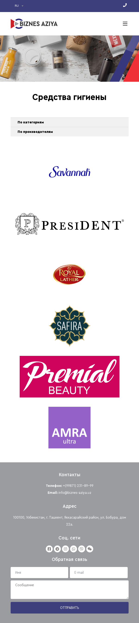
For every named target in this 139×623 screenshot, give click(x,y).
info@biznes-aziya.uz (75, 493)
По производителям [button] (35, 132)
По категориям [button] (31, 122)
